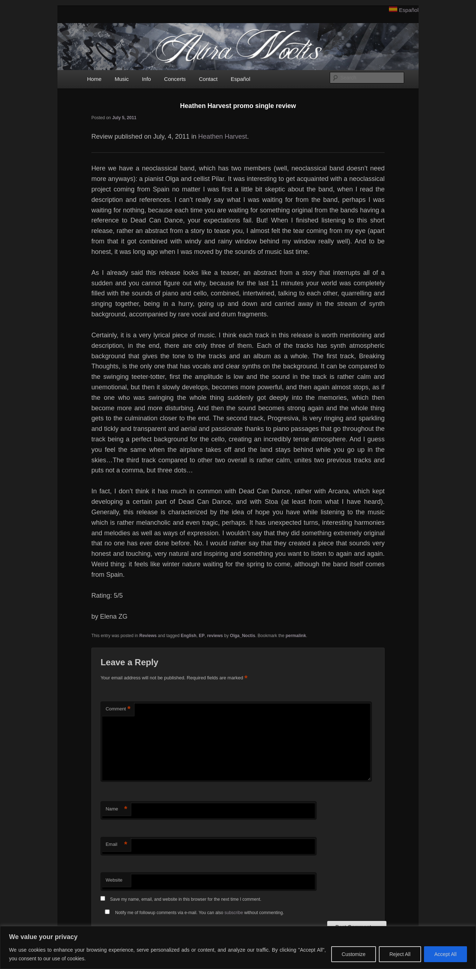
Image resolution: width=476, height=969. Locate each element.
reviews (215, 635)
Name (116, 809)
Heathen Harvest (222, 136)
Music (121, 79)
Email (116, 844)
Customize (353, 954)
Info (146, 79)
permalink (296, 635)
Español (409, 10)
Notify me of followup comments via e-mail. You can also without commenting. (193, 912)
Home (94, 79)
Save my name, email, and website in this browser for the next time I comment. (185, 899)
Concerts (175, 79)
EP (202, 635)
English (188, 635)
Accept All (445, 954)
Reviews (148, 635)
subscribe (234, 912)
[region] (238, 947)
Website (113, 880)
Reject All (399, 954)
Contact (208, 79)
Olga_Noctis (242, 635)
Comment (117, 709)
